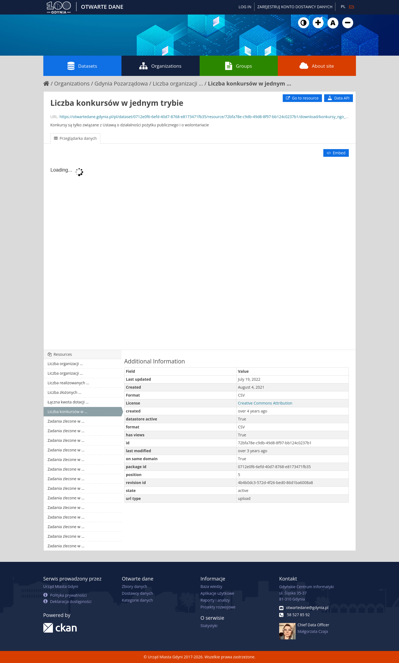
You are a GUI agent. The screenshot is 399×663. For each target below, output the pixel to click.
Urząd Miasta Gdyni (60, 586)
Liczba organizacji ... (178, 83)
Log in (245, 6)
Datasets (82, 66)
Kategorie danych (137, 600)
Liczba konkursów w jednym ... (249, 83)
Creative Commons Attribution (265, 403)
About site (316, 66)
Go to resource (302, 98)
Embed (336, 152)
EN (351, 6)
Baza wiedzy (211, 586)
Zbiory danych (134, 586)
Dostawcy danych (137, 593)
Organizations (160, 66)
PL (343, 6)
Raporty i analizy (215, 600)
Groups (238, 66)
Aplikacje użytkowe (217, 593)
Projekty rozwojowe (218, 607)
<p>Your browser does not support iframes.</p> (199, 254)
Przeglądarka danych (75, 138)
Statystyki (208, 625)
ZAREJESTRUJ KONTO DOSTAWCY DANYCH (295, 6)
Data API (338, 98)
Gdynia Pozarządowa (121, 83)
